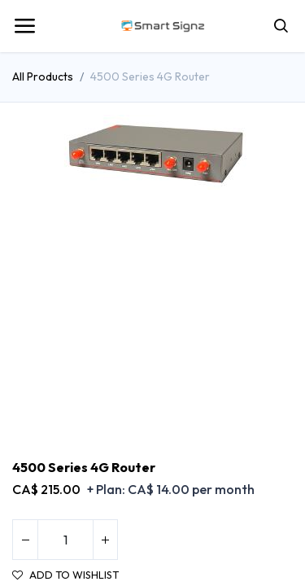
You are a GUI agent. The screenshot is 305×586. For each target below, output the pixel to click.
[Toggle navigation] (24, 26)
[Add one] (105, 539)
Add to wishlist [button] (65, 575)
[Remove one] (25, 539)
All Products (42, 76)
